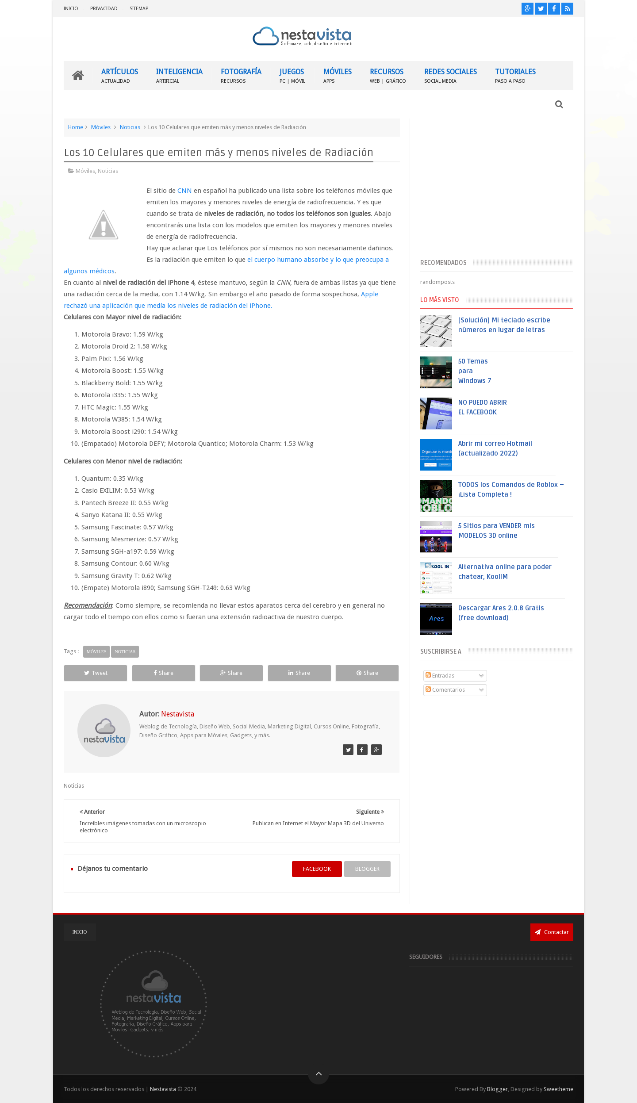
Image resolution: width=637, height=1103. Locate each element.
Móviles (101, 127)
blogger (367, 869)
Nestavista (163, 1089)
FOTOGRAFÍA (241, 75)
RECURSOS (388, 75)
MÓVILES (337, 75)
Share (163, 673)
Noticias (130, 127)
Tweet (95, 673)
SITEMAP (139, 8)
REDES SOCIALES (450, 75)
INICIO (71, 8)
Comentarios (445, 689)
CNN (184, 191)
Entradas (440, 675)
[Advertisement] (496, 187)
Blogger (497, 1089)
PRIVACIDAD (104, 8)
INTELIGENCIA (179, 75)
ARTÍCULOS (119, 75)
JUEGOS (292, 75)
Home (75, 127)
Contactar (552, 932)
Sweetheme (558, 1089)
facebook (317, 869)
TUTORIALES (515, 75)
